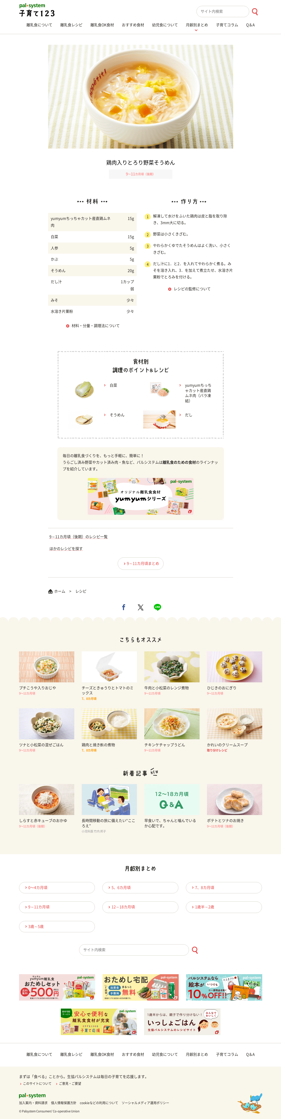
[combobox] (229, 11)
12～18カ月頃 (121, 907)
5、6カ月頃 (119, 887)
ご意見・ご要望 (68, 1083)
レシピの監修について (192, 289)
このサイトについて (35, 1083)
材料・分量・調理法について (96, 326)
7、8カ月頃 (202, 887)
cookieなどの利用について (99, 1102)
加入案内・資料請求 (33, 1102)
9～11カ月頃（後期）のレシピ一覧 (78, 537)
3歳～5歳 (34, 926)
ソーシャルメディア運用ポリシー (145, 1102)
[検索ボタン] (254, 11)
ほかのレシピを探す (66, 548)
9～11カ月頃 (36, 907)
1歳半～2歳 (202, 907)
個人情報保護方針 (63, 1102)
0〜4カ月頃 (35, 887)
